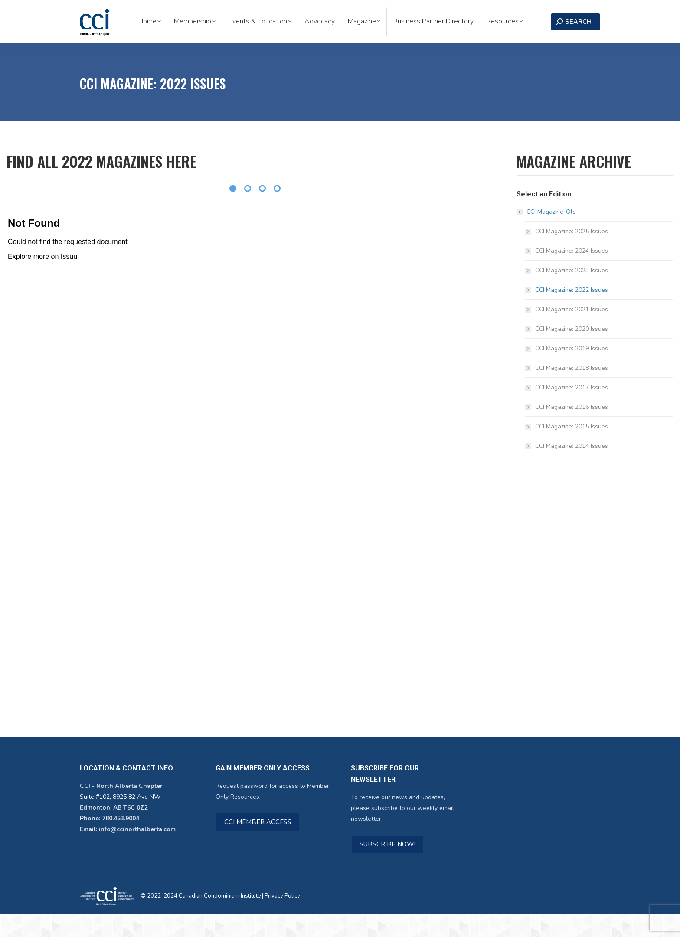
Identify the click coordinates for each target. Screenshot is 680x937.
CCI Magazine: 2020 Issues (571, 352)
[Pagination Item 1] (232, 211)
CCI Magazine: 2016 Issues (571, 430)
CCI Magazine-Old (547, 235)
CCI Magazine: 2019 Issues (571, 371)
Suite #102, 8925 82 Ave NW (120, 820)
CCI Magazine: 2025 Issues (571, 254)
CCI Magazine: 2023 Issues (571, 293)
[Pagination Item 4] (277, 211)
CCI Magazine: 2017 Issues (571, 410)
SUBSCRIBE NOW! (387, 867)
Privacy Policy (282, 919)
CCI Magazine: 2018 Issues (571, 391)
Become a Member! (487, 11)
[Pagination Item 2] (247, 211)
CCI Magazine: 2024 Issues (571, 274)
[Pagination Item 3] (262, 211)
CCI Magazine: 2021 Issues (571, 332)
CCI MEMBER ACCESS (257, 845)
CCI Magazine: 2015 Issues (571, 449)
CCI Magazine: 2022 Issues (571, 313)
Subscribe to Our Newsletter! (398, 11)
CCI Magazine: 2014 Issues (571, 469)
